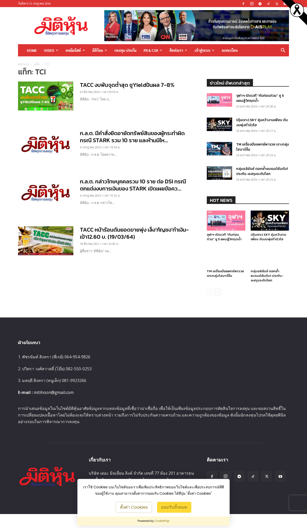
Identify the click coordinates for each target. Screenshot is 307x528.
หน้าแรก (23, 64)
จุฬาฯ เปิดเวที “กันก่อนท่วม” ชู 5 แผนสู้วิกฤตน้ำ (260, 98)
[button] (283, 50)
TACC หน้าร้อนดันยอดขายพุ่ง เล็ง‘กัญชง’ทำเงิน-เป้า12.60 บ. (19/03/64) (134, 233)
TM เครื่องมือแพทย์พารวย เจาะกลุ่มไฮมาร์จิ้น (262, 147)
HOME (32, 50)
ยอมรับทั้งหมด (174, 507)
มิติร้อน (99, 50)
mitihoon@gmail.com (54, 392)
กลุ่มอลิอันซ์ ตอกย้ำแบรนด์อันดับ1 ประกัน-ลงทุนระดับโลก (262, 171)
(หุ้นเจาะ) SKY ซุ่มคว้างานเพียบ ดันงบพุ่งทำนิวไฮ (262, 122)
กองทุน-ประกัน (125, 50)
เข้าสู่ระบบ (204, 50)
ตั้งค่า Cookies (134, 507)
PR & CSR (153, 50)
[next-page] (218, 292)
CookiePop (162, 521)
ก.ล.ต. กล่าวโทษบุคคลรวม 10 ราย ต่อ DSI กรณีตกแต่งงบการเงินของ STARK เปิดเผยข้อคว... (133, 185)
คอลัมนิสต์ (75, 50)
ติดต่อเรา (178, 50)
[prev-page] (210, 292)
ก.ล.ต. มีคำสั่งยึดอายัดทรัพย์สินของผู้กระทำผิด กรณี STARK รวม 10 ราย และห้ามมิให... (132, 137)
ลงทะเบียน (230, 50)
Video (51, 50)
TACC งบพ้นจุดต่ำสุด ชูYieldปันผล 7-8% (127, 85)
